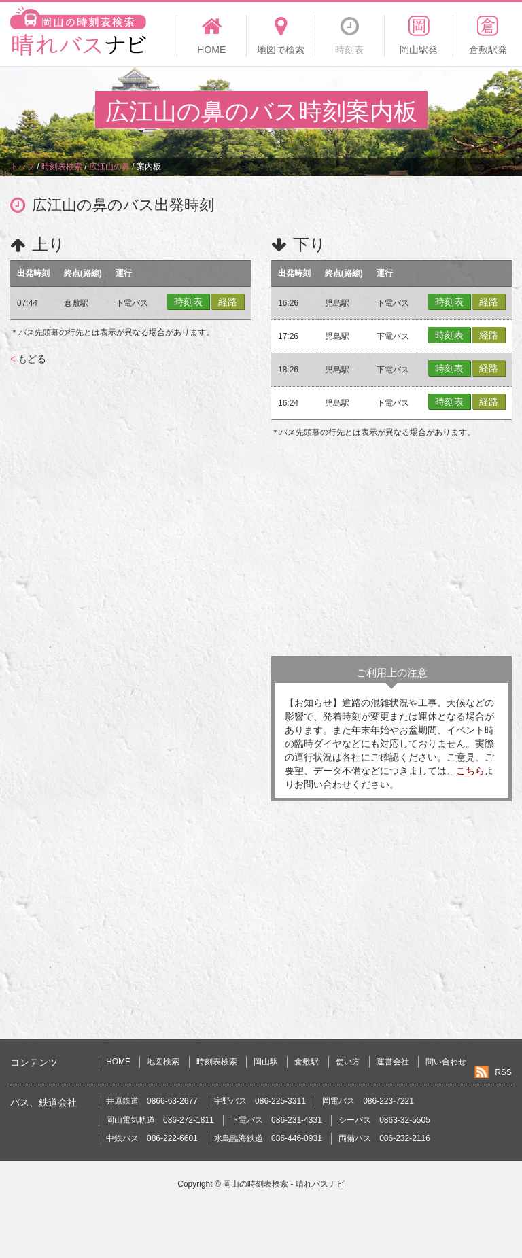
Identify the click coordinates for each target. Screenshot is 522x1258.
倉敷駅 (306, 1061)
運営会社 (393, 1061)
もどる (28, 358)
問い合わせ (445, 1061)
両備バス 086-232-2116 (384, 1138)
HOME (118, 1061)
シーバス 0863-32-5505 (384, 1120)
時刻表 (188, 301)
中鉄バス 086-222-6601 (152, 1138)
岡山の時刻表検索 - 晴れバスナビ (284, 1184)
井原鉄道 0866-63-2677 (152, 1101)
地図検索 (163, 1061)
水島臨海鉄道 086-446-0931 (268, 1138)
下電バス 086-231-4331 (276, 1120)
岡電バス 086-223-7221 (368, 1101)
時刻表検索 (216, 1061)
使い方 (348, 1061)
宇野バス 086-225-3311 (260, 1101)
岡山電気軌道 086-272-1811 (160, 1120)
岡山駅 (266, 1061)
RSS (503, 1072)
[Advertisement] (391, 547)
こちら (470, 770)
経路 (227, 301)
